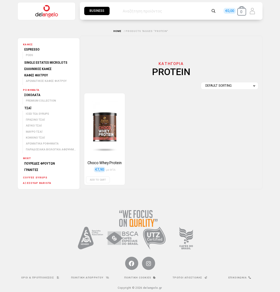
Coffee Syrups (35, 177)
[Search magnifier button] (213, 11)
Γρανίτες (31, 170)
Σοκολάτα (32, 95)
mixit (27, 158)
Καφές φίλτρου (36, 75)
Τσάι (27, 108)
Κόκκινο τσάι (35, 137)
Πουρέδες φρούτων (39, 163)
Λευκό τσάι (34, 125)
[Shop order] (228, 85)
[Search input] (166, 11)
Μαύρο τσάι (34, 131)
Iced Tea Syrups (37, 113)
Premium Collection (41, 100)
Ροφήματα (31, 89)
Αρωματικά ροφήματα (42, 143)
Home (117, 31)
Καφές (28, 44)
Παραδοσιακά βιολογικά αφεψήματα (52, 149)
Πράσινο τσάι (35, 119)
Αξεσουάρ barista (37, 183)
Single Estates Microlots (45, 62)
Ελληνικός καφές (38, 69)
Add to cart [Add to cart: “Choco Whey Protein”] (98, 179)
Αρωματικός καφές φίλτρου (46, 81)
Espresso (32, 49)
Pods (29, 55)
